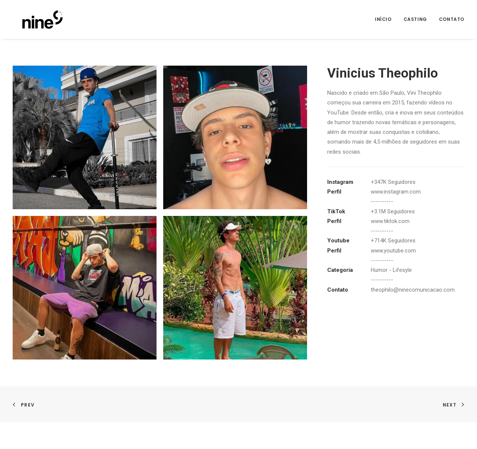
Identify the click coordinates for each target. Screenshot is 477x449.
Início (383, 19)
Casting (415, 19)
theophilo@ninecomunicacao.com (413, 289)
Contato (451, 19)
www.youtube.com (393, 250)
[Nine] (33, 19)
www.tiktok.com (390, 221)
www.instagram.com (396, 191)
